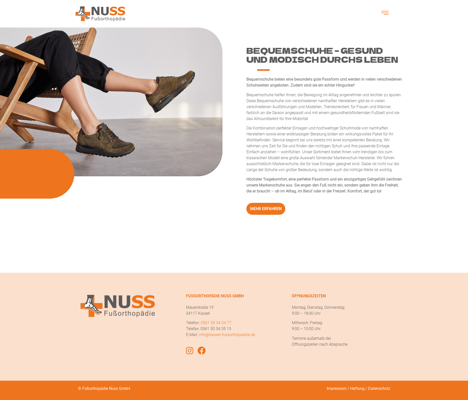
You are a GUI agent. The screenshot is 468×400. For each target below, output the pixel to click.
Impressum (336, 388)
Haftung (357, 388)
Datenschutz (379, 388)
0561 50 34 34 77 (216, 322)
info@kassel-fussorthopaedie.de (227, 334)
